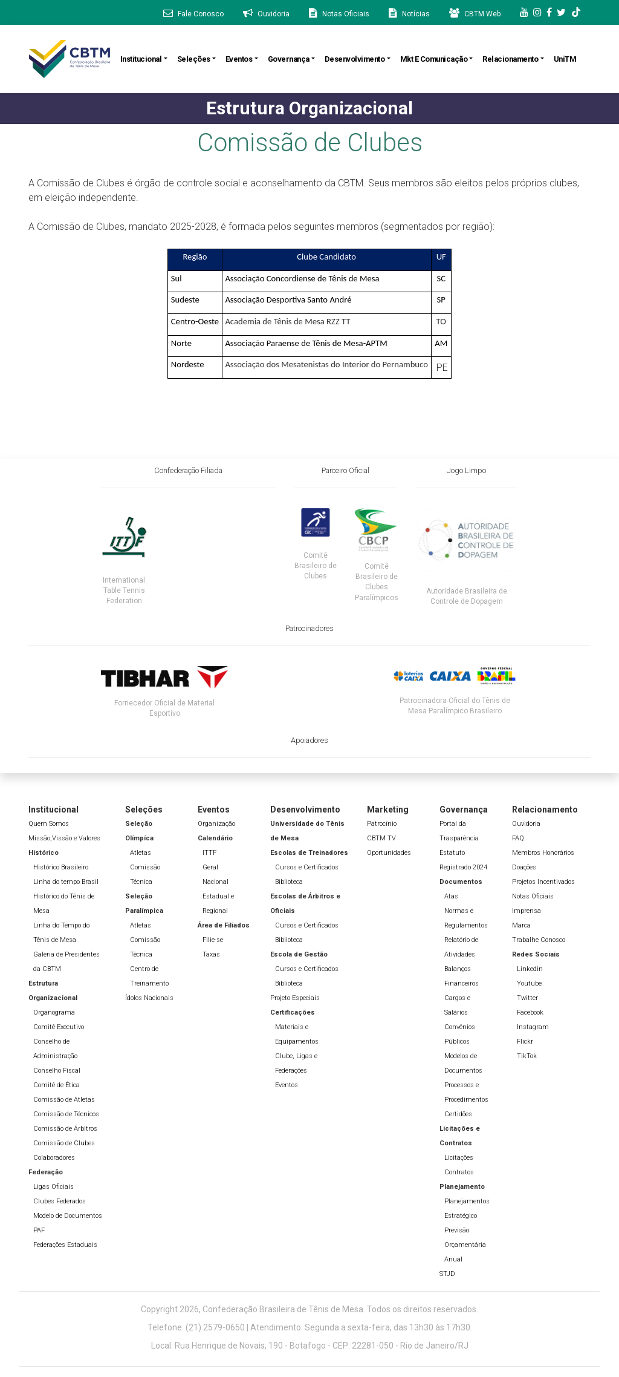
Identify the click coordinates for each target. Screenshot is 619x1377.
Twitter (527, 998)
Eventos (239, 59)
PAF (39, 1230)
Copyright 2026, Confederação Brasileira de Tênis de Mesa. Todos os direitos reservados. (309, 1309)
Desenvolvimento (355, 59)
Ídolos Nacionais (149, 998)
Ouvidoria (526, 824)
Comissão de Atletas (64, 1100)
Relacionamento (510, 59)
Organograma (54, 1012)
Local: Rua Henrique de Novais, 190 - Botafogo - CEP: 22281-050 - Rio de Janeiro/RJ (309, 1345)
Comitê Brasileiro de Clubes (315, 565)
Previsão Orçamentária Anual (465, 1244)
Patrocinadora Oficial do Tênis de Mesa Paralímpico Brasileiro (455, 705)
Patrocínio (382, 824)
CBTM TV (381, 838)
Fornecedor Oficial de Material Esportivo (164, 708)
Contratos (459, 1172)
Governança (289, 59)
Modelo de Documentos (67, 1216)
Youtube (529, 983)
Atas (451, 896)
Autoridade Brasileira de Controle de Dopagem (466, 596)
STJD (447, 1274)
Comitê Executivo (58, 1027)
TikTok (527, 1056)
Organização (216, 824)
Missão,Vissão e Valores (64, 838)
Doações (524, 867)
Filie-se (213, 940)
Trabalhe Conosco (538, 940)
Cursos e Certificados (307, 867)
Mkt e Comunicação (434, 59)
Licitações (458, 1158)
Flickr (525, 1041)
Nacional (215, 882)
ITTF (209, 853)
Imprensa (526, 911)
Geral (210, 867)
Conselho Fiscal (56, 1070)
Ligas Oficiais (53, 1187)
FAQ (518, 838)
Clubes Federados (59, 1201)
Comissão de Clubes (64, 1143)
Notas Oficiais (533, 896)
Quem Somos (48, 824)
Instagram (533, 1027)
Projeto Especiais (295, 998)
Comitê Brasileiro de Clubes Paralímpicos (376, 581)
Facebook (530, 1012)
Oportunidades (389, 853)
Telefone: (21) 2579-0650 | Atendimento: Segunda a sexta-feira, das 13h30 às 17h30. (309, 1327)
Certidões (458, 1114)
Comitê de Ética (56, 1085)
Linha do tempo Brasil (66, 882)
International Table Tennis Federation (124, 590)
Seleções (193, 59)
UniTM (565, 59)
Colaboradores (54, 1158)
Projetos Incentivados (543, 882)
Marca (521, 925)
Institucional (141, 59)
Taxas (211, 954)
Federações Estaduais (65, 1245)
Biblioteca (289, 882)
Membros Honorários (543, 853)
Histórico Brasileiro (60, 867)
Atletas (140, 853)
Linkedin (530, 969)
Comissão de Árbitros (65, 1129)
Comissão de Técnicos (66, 1114)
